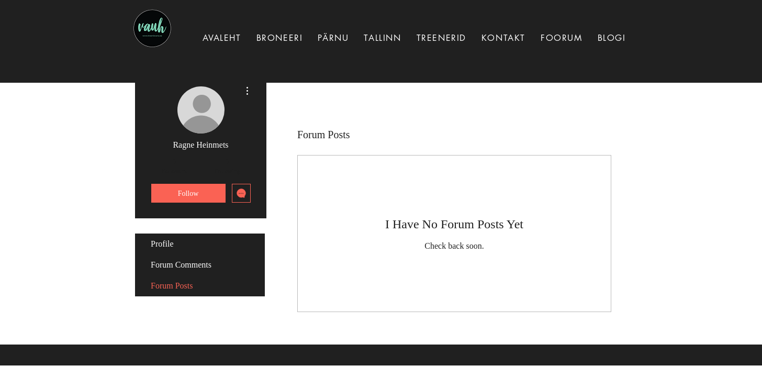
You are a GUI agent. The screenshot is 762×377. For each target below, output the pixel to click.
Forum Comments (181, 264)
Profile (162, 243)
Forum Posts (172, 285)
